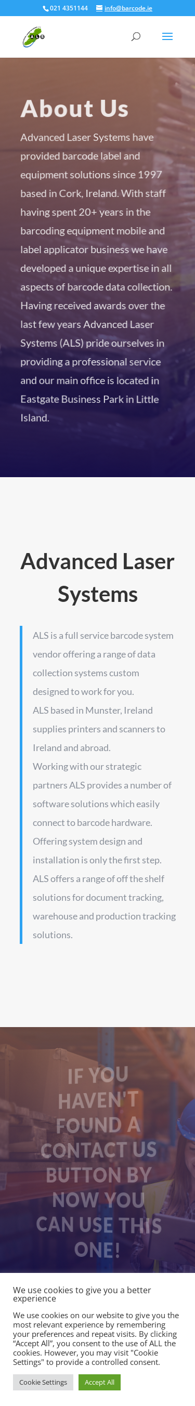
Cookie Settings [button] (43, 1382)
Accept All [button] (99, 1382)
